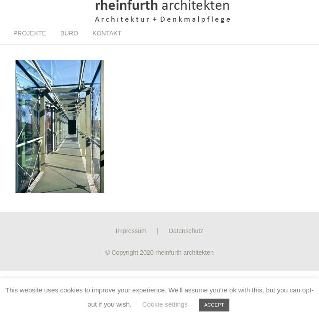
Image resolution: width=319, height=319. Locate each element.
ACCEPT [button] (214, 304)
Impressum (131, 230)
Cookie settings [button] (165, 304)
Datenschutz (186, 230)
